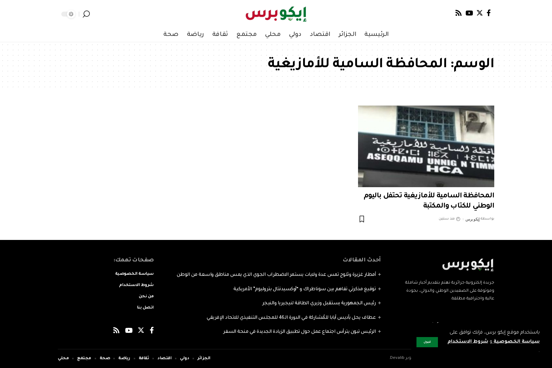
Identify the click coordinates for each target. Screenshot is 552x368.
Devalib (397, 358)
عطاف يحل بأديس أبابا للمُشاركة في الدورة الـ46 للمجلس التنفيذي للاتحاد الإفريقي (291, 318)
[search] (86, 14)
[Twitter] (480, 12)
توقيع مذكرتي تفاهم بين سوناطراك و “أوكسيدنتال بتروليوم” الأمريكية (304, 289)
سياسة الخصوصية (516, 341)
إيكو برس (472, 219)
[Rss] (458, 12)
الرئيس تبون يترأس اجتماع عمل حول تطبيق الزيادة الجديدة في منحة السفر (299, 332)
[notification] (96, 14)
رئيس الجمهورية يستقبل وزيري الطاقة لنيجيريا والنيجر (319, 303)
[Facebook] (489, 12)
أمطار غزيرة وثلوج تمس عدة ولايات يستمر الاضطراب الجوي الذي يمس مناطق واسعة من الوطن (276, 275)
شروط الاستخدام (467, 341)
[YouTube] (469, 12)
